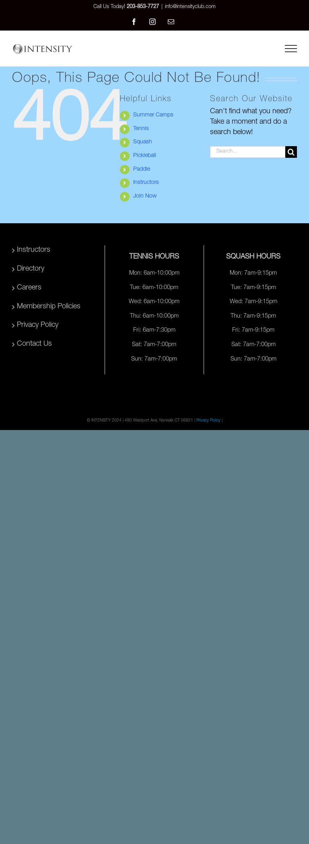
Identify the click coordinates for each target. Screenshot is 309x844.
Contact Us (34, 344)
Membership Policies (48, 306)
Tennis (141, 129)
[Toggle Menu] (291, 48)
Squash (142, 142)
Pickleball (144, 156)
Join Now (145, 196)
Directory (30, 269)
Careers (29, 288)
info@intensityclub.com (190, 7)
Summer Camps (153, 115)
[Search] (291, 152)
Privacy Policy (37, 325)
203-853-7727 (143, 7)
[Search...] (247, 152)
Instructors (146, 183)
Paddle (141, 169)
